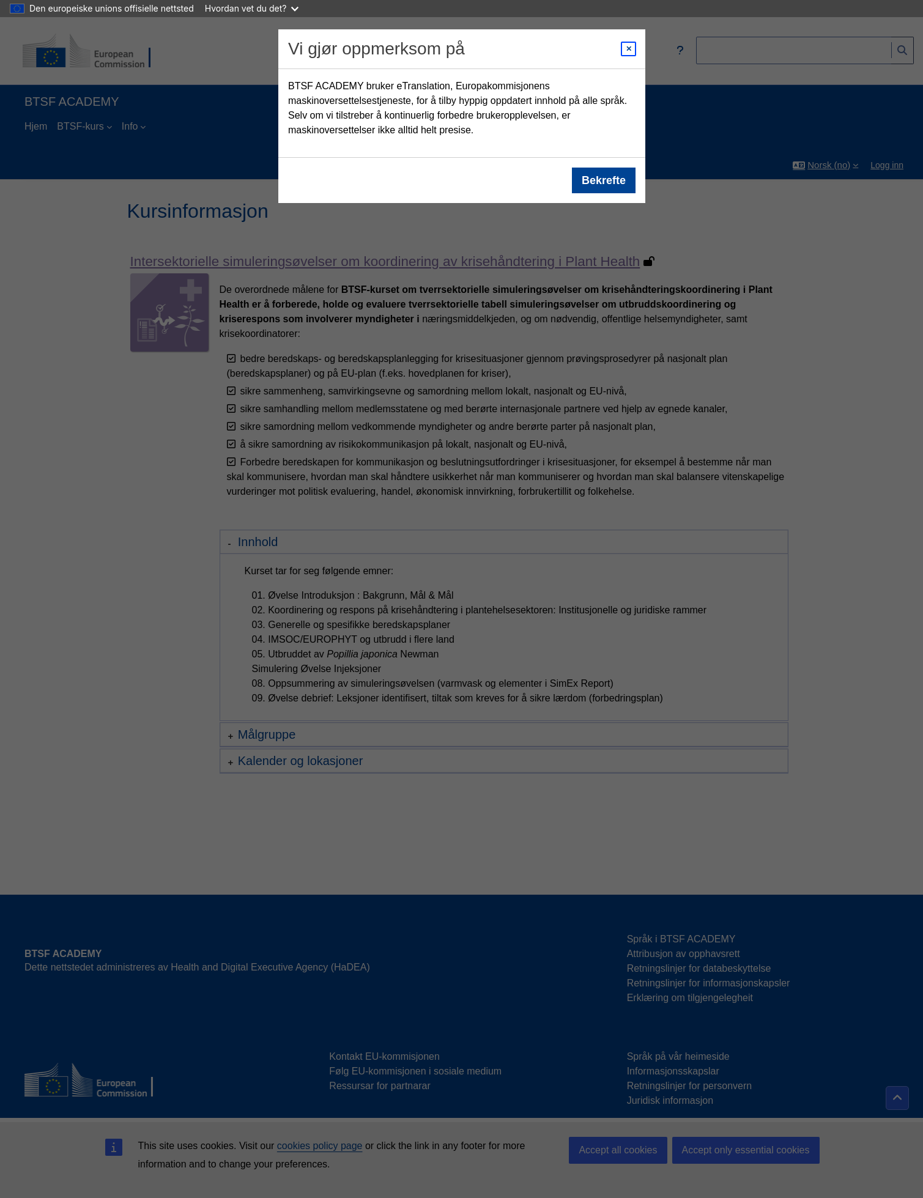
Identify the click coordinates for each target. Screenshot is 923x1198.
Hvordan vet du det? (252, 8)
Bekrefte (603, 180)
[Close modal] (628, 49)
